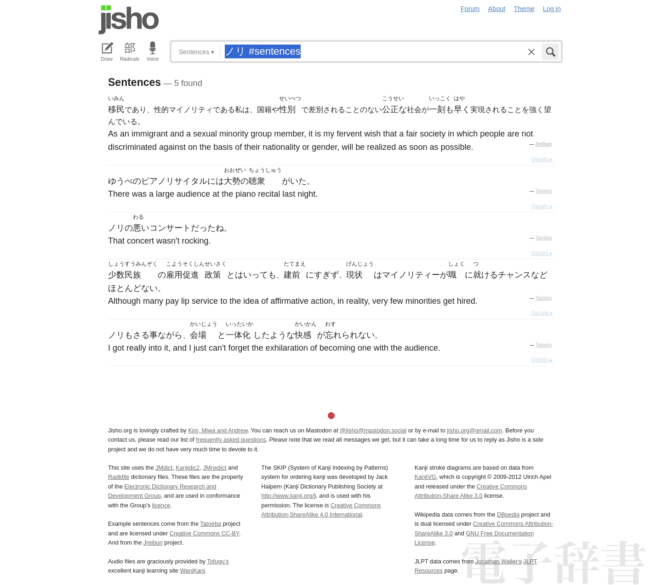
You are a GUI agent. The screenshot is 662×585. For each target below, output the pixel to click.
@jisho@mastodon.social (373, 430)
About (497, 8)
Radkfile (118, 476)
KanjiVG (425, 476)
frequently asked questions (231, 439)
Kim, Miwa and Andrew (217, 430)
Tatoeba (543, 190)
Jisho (128, 19)
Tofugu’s (217, 561)
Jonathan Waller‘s (498, 561)
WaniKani (192, 570)
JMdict (163, 467)
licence (161, 505)
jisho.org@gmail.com (474, 430)
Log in (552, 8)
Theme (524, 8)
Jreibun (543, 144)
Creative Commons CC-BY (204, 533)
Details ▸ (542, 159)
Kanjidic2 (188, 467)
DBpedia (508, 514)
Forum (470, 8)
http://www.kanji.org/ (287, 495)
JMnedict (214, 467)
